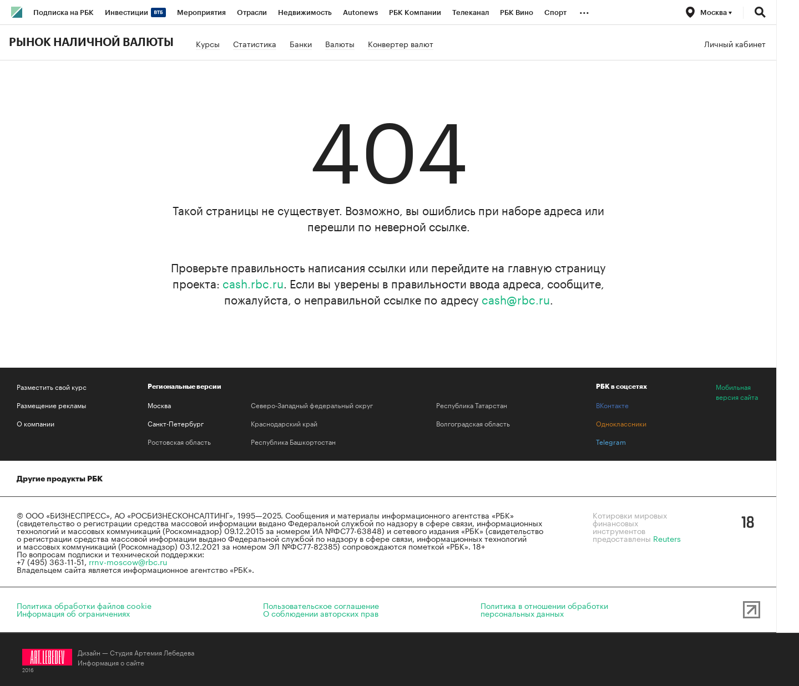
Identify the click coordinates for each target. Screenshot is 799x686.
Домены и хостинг (161, 478)
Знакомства (346, 478)
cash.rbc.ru (253, 282)
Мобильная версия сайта (737, 392)
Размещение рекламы (51, 405)
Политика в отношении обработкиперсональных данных (544, 609)
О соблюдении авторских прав (320, 613)
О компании (35, 423)
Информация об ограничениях (73, 613)
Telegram (611, 441)
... (584, 10)
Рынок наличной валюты (91, 42)
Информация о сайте (111, 662)
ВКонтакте (612, 405)
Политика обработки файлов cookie (84, 605)
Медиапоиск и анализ (259, 478)
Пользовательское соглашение (321, 605)
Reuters (667, 538)
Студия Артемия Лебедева (152, 652)
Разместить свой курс (52, 387)
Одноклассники (621, 423)
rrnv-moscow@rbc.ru (128, 561)
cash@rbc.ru (516, 298)
